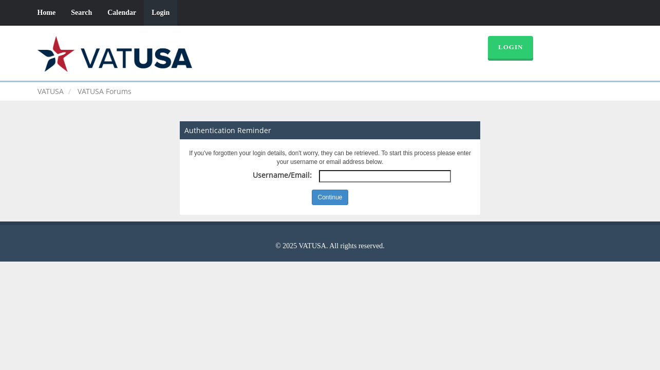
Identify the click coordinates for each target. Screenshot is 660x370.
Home (46, 12)
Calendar (121, 12)
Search (81, 12)
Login (160, 12)
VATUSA (50, 91)
